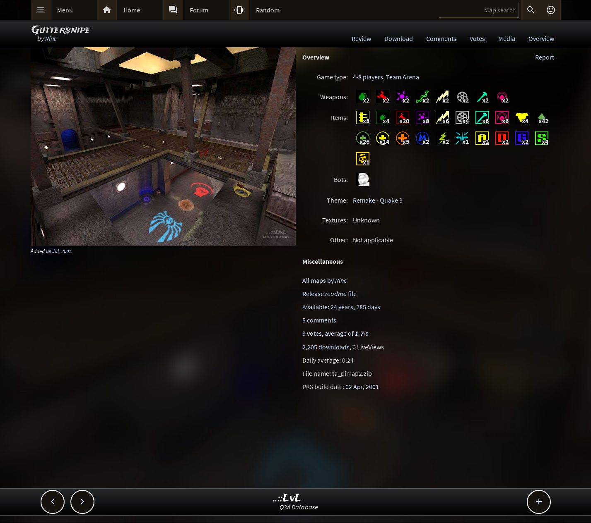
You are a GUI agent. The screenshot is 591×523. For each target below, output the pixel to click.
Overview (541, 38)
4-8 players (368, 77)
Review (361, 38)
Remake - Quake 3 (378, 200)
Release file (329, 293)
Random (268, 10)
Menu (65, 10)
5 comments (319, 320)
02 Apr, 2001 (362, 386)
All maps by (324, 280)
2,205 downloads (326, 347)
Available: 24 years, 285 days (341, 307)
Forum (199, 10)
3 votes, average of (335, 333)
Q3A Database (299, 507)
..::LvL (288, 498)
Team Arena (402, 77)
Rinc (51, 38)
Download (398, 38)
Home (131, 10)
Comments (441, 38)
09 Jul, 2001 (58, 251)
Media (506, 38)
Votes (477, 38)
